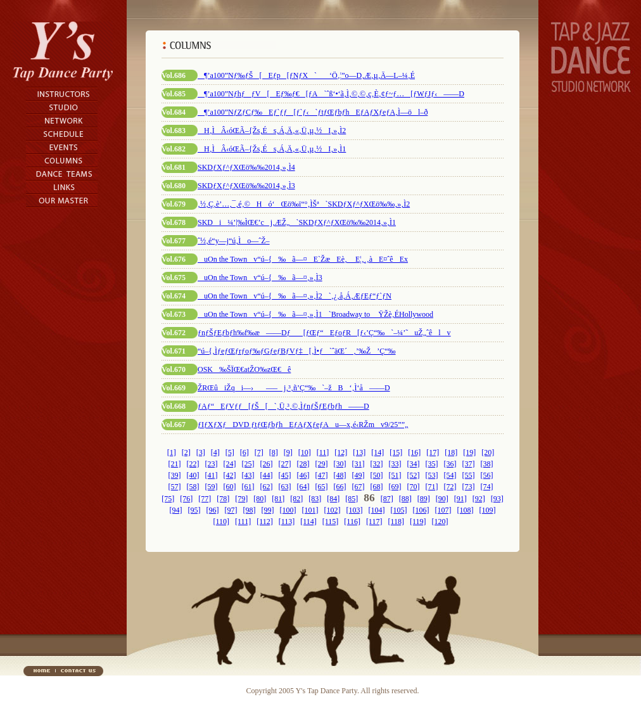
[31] (358, 463)
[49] (358, 475)
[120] (440, 521)
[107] (443, 510)
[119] (418, 521)
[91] (460, 498)
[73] (468, 486)
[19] (469, 452)
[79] (241, 498)
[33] (395, 463)
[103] (354, 510)
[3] (200, 452)
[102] (332, 510)
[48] (340, 475)
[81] (278, 498)
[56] (487, 475)
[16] (414, 452)
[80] (259, 498)
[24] (230, 463)
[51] (395, 475)
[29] (321, 463)
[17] (432, 452)
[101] (310, 510)
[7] (259, 452)
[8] (273, 452)
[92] (479, 498)
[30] (340, 463)
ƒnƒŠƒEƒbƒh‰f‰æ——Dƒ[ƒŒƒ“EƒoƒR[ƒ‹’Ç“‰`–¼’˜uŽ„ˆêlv (324, 332)
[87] (387, 498)
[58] (193, 486)
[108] (465, 510)
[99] (268, 510)
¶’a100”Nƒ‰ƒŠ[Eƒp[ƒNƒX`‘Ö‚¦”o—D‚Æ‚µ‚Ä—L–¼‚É (306, 75)
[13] (359, 452)
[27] (285, 463)
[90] (442, 498)
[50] (377, 475)
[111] (243, 521)
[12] (340, 452)
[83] (314, 498)
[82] (296, 498)
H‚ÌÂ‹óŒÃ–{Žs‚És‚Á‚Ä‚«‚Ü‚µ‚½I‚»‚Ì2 (272, 130)
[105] (399, 510)
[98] (249, 510)
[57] (174, 486)
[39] (174, 475)
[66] (340, 486)
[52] (413, 475)
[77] (204, 498)
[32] (377, 463)
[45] (285, 475)
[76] (186, 498)
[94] (176, 510)
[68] (377, 486)
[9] (288, 452)
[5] (229, 452)
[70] (413, 486)
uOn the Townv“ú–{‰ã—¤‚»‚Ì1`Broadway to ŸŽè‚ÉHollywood (315, 314)
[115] (330, 521)
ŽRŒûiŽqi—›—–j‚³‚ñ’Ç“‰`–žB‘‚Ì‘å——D (294, 387)
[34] (413, 463)
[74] (487, 486)
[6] (244, 452)
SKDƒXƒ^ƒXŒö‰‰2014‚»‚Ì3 (246, 185)
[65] (321, 486)
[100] (288, 510)
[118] (396, 521)
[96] (212, 510)
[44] (266, 475)
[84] (333, 498)
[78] (223, 498)
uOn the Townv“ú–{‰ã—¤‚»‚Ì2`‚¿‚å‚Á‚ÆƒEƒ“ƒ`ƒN (294, 295)
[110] (221, 521)
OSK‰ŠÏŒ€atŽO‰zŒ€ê (244, 369)
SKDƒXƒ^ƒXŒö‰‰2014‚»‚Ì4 (246, 167)
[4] (215, 452)
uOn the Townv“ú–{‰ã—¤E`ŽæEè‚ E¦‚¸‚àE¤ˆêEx (303, 259)
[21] (174, 463)
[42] (230, 475)
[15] (396, 452)
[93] (497, 498)
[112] (265, 521)
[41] (211, 475)
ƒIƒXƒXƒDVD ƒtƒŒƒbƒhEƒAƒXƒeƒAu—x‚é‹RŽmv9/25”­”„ (303, 424)
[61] (248, 486)
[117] (374, 521)
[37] (468, 463)
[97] (231, 510)
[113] (287, 521)
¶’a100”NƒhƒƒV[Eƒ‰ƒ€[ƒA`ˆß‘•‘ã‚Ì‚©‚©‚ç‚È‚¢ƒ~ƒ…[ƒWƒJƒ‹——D (331, 93)
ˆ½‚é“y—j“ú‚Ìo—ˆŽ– (234, 240)
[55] (468, 475)
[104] (377, 510)
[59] (211, 486)
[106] (421, 510)
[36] (450, 463)
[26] (266, 463)
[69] (395, 486)
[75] (168, 498)
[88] (405, 498)
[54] (450, 475)
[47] (321, 475)
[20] (487, 452)
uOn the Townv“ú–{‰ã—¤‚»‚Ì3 (260, 277)
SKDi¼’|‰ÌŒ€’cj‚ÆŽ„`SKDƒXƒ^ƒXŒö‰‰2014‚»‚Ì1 (297, 222)
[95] (194, 510)
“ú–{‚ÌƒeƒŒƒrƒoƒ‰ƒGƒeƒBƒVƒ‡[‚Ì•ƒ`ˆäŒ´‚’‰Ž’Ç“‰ (297, 351)
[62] (266, 486)
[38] (487, 463)
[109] (487, 510)
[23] (211, 463)
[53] (432, 475)
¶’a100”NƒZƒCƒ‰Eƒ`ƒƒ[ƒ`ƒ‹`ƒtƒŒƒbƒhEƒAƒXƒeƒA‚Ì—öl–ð (313, 112)
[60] (230, 486)
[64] (303, 486)
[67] (358, 486)
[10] (304, 452)
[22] (193, 463)
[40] (193, 475)
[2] (186, 452)
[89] (423, 498)
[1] (171, 452)
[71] (432, 486)
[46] (303, 475)
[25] (248, 463)
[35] (432, 463)
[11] (323, 452)
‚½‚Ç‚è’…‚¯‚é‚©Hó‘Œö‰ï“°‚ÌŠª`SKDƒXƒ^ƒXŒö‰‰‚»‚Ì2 (304, 204)
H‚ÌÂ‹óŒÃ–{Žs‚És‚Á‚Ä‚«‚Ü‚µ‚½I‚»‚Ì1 (272, 148)
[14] (377, 452)
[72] (450, 486)
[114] (308, 521)
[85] (351, 498)
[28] (303, 463)
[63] (285, 486)
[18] (451, 452)
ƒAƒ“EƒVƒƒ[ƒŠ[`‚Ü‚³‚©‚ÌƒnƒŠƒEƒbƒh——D (283, 406)
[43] (248, 475)
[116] (352, 521)
